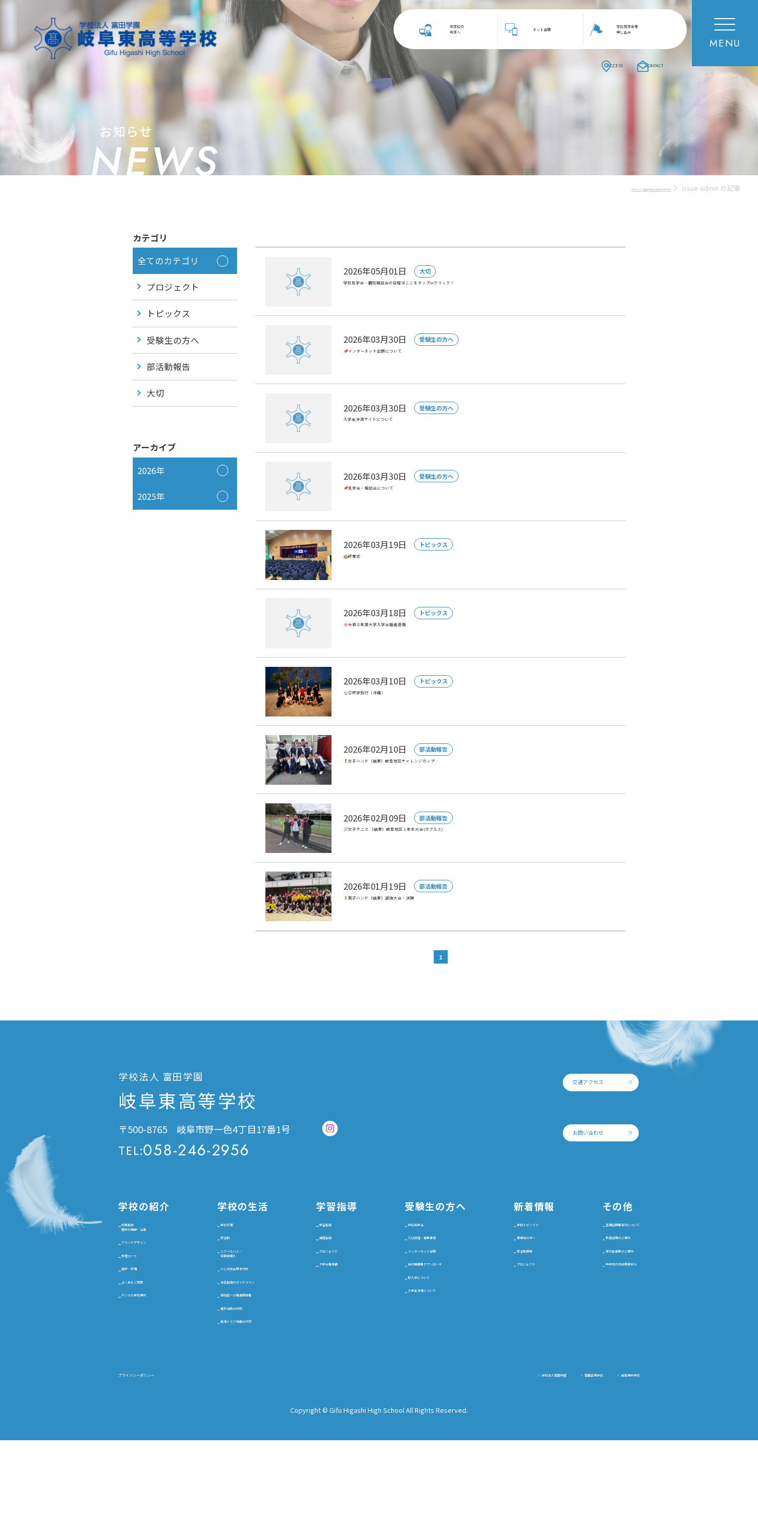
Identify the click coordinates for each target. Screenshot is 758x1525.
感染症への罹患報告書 (246, 1363)
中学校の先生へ (459, 29)
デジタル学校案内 (153, 1380)
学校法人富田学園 (468, 1458)
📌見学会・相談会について (400, 494)
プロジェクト (173, 287)
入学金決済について (412, 1352)
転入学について (404, 1331)
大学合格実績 (330, 1317)
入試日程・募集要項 (412, 1260)
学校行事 (222, 1241)
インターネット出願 (412, 1280)
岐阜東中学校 (616, 1458)
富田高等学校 (546, 1458)
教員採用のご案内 (586, 1272)
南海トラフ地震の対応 (246, 1403)
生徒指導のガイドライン (246, 1337)
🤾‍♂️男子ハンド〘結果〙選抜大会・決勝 (423, 904)
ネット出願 (545, 29)
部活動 (218, 1260)
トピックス (169, 313)
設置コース (145, 1314)
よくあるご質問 (153, 1354)
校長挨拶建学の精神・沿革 (153, 1252)
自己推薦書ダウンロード (415, 1306)
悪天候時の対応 (234, 1383)
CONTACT (638, 64)
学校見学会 (396, 1241)
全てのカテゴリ (168, 260)
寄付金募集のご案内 (589, 1292)
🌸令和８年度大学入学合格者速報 (414, 631)
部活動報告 (169, 366)
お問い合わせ (512, 1153)
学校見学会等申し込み (630, 29)
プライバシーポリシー (162, 1458)
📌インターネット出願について (409, 357)
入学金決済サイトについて (398, 426)
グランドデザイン (153, 1289)
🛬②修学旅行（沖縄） (391, 699)
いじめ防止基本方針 (242, 1311)
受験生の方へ (173, 340)
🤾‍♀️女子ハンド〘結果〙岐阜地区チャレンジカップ (446, 767)
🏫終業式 (363, 562)
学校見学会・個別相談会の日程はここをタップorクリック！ (468, 289)
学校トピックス (504, 1247)
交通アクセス (512, 1096)
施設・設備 (145, 1335)
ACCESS (561, 64)
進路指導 (326, 1260)
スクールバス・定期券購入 (234, 1286)
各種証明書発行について (593, 1247)
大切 (155, 393)
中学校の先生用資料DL (594, 1311)
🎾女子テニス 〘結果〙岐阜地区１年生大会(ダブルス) (455, 836)
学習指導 (326, 1241)
